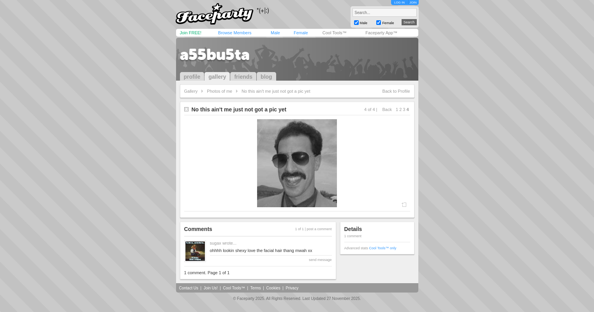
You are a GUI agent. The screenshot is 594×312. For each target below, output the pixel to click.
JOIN (412, 2)
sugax (215, 243)
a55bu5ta (215, 54)
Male (275, 32)
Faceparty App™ (381, 32)
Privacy (292, 288)
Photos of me (219, 91)
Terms (255, 288)
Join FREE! (191, 32)
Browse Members (235, 32)
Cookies (273, 288)
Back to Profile (396, 91)
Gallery (191, 91)
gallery (217, 77)
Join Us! (211, 288)
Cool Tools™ (335, 32)
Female (301, 32)
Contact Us (188, 288)
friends (243, 77)
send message (320, 260)
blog (266, 77)
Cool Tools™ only (383, 248)
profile (192, 77)
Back (387, 109)
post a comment (319, 229)
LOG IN (399, 2)
